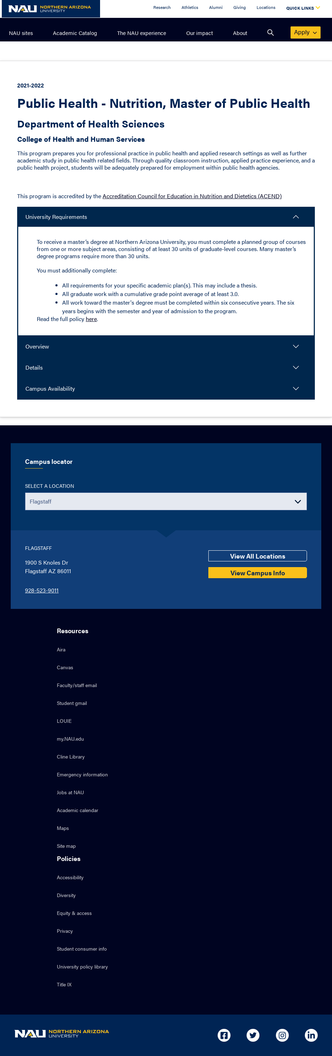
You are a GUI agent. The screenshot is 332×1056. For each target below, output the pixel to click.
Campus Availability (50, 388)
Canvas (65, 667)
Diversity (66, 895)
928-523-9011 (42, 590)
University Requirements (56, 216)
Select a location (49, 485)
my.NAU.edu (70, 738)
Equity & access (74, 912)
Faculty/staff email (77, 685)
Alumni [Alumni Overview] (216, 7)
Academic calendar (77, 810)
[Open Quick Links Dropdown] (302, 9)
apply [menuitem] (306, 31)
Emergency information (82, 774)
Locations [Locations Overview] (266, 7)
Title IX (64, 984)
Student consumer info (82, 948)
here (91, 319)
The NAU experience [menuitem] (141, 32)
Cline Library (71, 756)
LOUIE (64, 720)
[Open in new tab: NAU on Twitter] (253, 1035)
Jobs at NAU (70, 792)
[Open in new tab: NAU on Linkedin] (311, 1035)
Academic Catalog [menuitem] (75, 32)
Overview (37, 346)
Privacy (65, 930)
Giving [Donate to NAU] (239, 7)
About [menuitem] (240, 32)
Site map (66, 845)
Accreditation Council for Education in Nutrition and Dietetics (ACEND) (192, 196)
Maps (63, 827)
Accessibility (70, 877)
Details (34, 367)
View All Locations (257, 555)
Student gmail (72, 702)
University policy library (82, 966)
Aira (61, 649)
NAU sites (21, 32)
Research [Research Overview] (162, 7)
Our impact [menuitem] (199, 32)
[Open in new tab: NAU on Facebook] (224, 1035)
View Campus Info (258, 572)
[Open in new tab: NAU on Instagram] (282, 1035)
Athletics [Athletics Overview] (190, 7)
